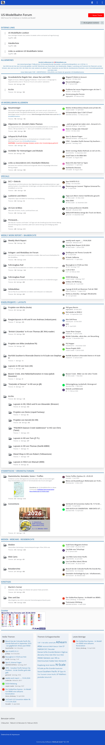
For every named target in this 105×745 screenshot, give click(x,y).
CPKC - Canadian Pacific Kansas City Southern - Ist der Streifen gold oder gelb (84, 141)
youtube (41, 677)
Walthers (62, 674)
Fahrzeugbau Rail (15, 265)
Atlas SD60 (70, 201)
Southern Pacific (50, 671)
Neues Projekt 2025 (73, 348)
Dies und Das (14, 597)
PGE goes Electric (72, 307)
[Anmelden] (97, 2)
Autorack (46, 646)
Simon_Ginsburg (10, 696)
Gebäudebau (13, 289)
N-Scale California (72, 257)
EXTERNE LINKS (8, 27)
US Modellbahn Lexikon (18, 33)
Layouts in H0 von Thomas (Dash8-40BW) (31, 446)
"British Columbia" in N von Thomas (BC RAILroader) (31, 331)
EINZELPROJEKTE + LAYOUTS (13, 302)
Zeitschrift (48, 677)
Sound (40, 671)
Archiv (11, 89)
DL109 (7, 659)
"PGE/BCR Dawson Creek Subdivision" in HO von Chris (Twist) (37, 429)
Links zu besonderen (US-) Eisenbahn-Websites (28, 163)
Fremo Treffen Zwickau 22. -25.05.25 (79, 476)
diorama (41, 655)
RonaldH (8, 704)
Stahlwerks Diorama (73, 168)
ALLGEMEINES (7, 60)
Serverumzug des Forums (75, 94)
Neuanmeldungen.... (73, 82)
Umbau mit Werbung (73, 282)
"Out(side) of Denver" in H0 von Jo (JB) (25, 384)
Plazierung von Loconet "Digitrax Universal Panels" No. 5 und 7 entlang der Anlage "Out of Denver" (84, 186)
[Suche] (92, 3)
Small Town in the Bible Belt (76, 156)
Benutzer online (8, 718)
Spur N (62, 671)
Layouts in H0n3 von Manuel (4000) (28, 462)
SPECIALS (5, 176)
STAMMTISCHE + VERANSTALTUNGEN (17, 471)
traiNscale (8, 680)
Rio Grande (50, 668)
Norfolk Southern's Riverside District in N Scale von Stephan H (34, 356)
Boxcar (55, 646)
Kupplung (41, 665)
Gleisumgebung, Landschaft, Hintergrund (81, 384)
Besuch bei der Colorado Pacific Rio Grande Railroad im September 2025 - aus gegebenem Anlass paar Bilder (84, 569)
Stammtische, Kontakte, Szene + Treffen (25, 476)
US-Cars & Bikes (15, 208)
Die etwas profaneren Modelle (77, 208)
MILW (47, 665)
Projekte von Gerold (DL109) (25, 420)
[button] (102, 22)
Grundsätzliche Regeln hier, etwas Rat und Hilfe (29, 77)
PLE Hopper (70, 343)
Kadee (51, 661)
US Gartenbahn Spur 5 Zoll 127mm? (79, 112)
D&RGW (41, 649)
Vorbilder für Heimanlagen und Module (25, 150)
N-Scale (61, 665)
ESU (54, 655)
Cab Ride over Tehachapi (75, 549)
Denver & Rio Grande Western (49, 652)
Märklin (52, 665)
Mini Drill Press (71, 319)
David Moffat (9, 648)
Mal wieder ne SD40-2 (74, 312)
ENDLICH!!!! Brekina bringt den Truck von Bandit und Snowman (84, 213)
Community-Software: (52, 742)
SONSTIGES (6, 582)
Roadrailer (59, 668)
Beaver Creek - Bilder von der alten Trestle (81, 374)
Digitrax (64, 652)
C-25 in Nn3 (70, 270)
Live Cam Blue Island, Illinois (76, 561)
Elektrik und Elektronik (74, 389)
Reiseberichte (14, 568)
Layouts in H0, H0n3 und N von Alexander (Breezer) (36, 404)
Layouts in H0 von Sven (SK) (20, 366)
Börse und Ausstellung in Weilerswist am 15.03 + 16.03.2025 (84, 481)
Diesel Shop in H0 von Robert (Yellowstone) (32, 454)
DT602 (47, 655)
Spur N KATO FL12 (72, 181)
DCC (67, 324)
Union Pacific (51, 674)
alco (46, 642)
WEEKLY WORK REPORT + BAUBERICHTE (18, 235)
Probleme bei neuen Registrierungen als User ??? (84, 89)
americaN (52, 643)
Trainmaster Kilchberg (74, 602)
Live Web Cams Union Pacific (76, 557)
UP (57, 674)
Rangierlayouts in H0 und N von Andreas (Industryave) (32, 319)
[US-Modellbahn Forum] (3, 3)
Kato (56, 661)
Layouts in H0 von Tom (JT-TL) (26, 438)
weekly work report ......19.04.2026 (78, 240)
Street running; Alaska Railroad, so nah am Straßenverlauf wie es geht (84, 151)
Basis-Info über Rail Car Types (77, 163)
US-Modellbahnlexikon (29, 141)
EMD (51, 655)
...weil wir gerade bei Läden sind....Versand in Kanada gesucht (84, 124)
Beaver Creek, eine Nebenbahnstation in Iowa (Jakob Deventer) (31, 375)
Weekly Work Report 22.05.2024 (78, 245)
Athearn (61, 642)
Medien (11, 544)
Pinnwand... (13, 220)
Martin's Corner (15, 587)
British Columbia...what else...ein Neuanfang (82, 336)
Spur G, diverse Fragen (74, 136)
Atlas (40, 646)
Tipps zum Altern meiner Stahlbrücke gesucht (83, 196)
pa (45, 668)
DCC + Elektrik (14, 181)
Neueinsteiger (14, 108)
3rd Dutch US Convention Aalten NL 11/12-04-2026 (84, 504)
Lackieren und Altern (17, 196)
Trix (39, 674)
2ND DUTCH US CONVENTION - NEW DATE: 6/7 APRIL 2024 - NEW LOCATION (84, 509)
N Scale (40, 668)
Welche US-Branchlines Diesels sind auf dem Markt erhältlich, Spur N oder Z (84, 108)
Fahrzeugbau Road (16, 277)
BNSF (51, 646)
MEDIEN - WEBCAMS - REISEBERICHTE (17, 539)
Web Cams (12, 557)
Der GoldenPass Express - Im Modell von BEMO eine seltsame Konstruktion (84, 597)
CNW (60, 646)
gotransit (8, 675)
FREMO (40, 658)
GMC (52, 658)
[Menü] (102, 3)
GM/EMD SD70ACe (11, 665)
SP (59, 671)
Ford (58, 655)
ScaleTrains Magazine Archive (77, 545)
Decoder (51, 649)
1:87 (39, 643)
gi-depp (7, 654)
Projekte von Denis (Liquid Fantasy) (29, 412)
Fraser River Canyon (73, 331)
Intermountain (43, 661)
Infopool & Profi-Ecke (17, 136)
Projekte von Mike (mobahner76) (22, 343)
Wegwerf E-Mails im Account (76, 77)
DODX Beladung (72, 277)
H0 (56, 658)
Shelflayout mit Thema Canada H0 (78, 253)
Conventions (13, 504)
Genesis (46, 658)
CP (63, 646)
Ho (58, 658)
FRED (62, 655)
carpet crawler (9, 686)
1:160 (43, 643)
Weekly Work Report (17, 240)
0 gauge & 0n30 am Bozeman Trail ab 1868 (82, 289)
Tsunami (44, 674)
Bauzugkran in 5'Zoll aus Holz (77, 265)
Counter (4, 610)
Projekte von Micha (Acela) (20, 307)
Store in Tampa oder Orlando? (77, 129)
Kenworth (62, 661)
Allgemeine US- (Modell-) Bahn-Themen (25, 124)
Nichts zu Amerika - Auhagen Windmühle (81, 294)
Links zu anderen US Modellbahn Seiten (25, 51)
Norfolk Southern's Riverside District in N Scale (83, 356)
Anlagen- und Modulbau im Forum (23, 252)
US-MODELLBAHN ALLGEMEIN (14, 102)
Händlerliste (13, 43)
